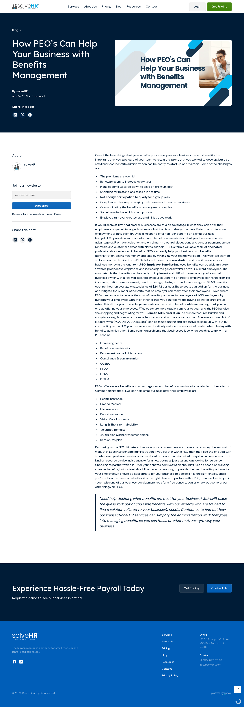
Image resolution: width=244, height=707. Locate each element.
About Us (90, 6)
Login (197, 6)
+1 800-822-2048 (211, 660)
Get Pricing (219, 6)
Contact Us (219, 588)
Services (73, 6)
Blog (119, 6)
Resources (134, 6)
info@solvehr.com (210, 664)
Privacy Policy (170, 675)
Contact (151, 6)
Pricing (106, 6)
